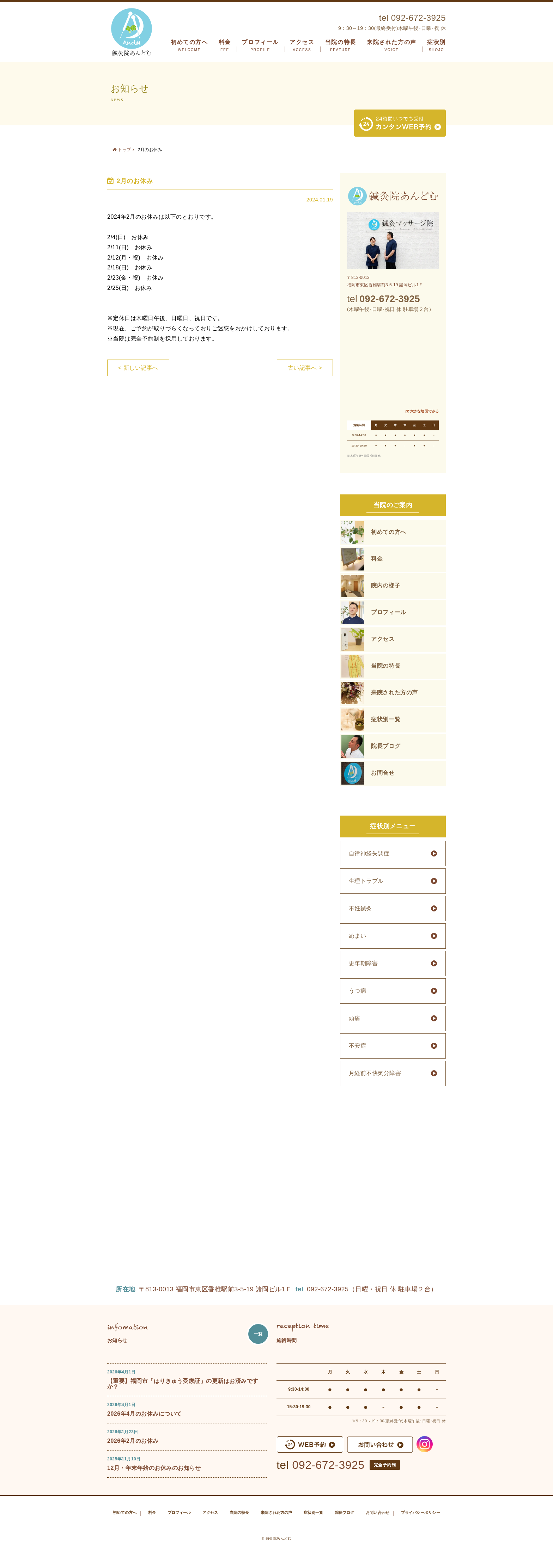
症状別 (436, 45)
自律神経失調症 (369, 853)
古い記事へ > (305, 368)
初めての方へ (189, 45)
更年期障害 (363, 963)
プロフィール (260, 45)
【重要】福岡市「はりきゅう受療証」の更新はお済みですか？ (182, 1384)
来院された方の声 (392, 45)
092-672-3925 (328, 1465)
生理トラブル (366, 881)
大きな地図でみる (424, 411)
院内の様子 (385, 585)
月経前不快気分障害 (375, 1073)
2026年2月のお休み (133, 1441)
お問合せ (383, 773)
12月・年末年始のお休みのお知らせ (154, 1468)
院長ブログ (385, 746)
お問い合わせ (377, 1512)
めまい (357, 936)
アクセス (302, 45)
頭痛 (354, 1018)
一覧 (258, 1333)
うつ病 (357, 991)
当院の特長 (340, 45)
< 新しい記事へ (138, 368)
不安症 (357, 1046)
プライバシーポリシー (420, 1512)
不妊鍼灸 (360, 908)
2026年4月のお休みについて (144, 1414)
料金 (225, 45)
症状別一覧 (385, 719)
